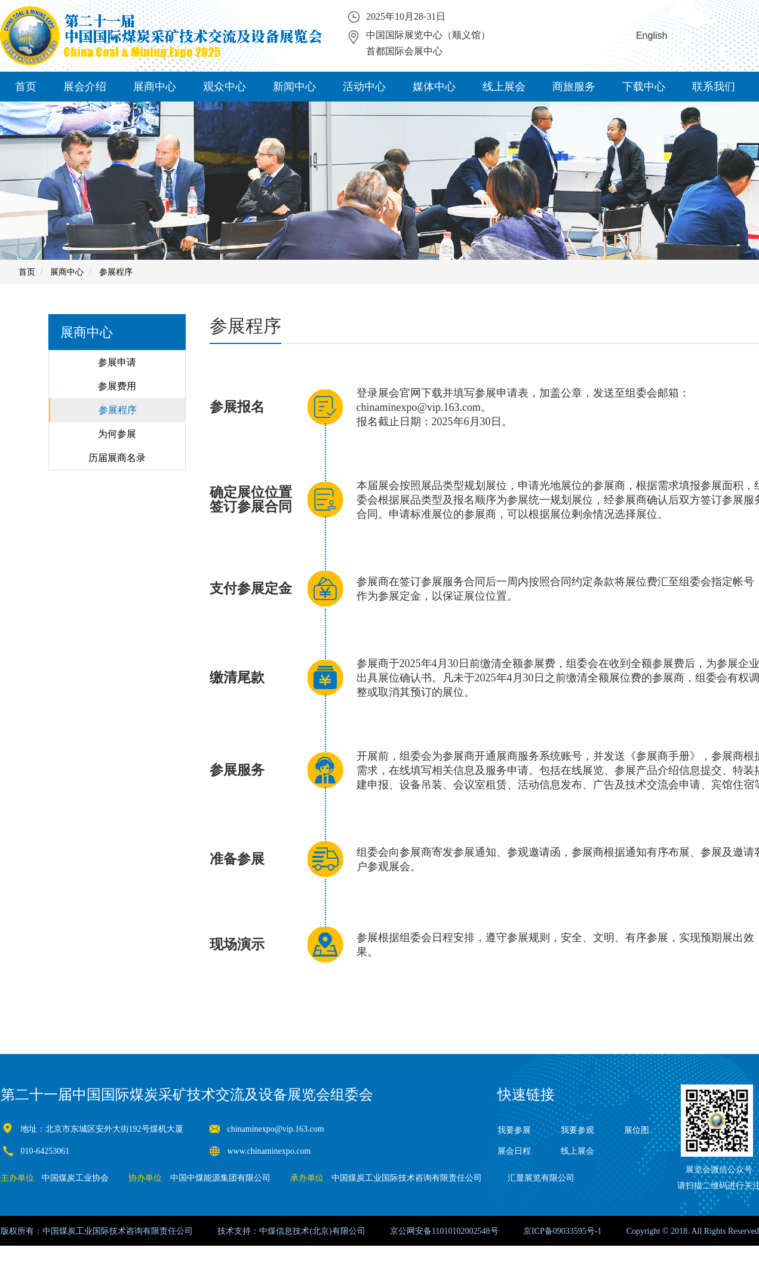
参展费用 (117, 386)
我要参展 (514, 1130)
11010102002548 (461, 1231)
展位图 (636, 1130)
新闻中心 (294, 87)
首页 (25, 87)
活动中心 (364, 87)
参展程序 (116, 271)
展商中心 (154, 87)
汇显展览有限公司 (541, 1177)
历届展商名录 (117, 458)
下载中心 (643, 87)
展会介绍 (84, 87)
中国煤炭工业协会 (75, 1177)
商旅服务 (573, 87)
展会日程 (514, 1151)
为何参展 (117, 434)
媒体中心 (434, 87)
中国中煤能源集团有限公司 (220, 1177)
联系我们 (713, 87)
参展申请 (117, 362)
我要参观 (577, 1130)
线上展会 (504, 87)
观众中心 (224, 87)
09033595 (569, 1231)
